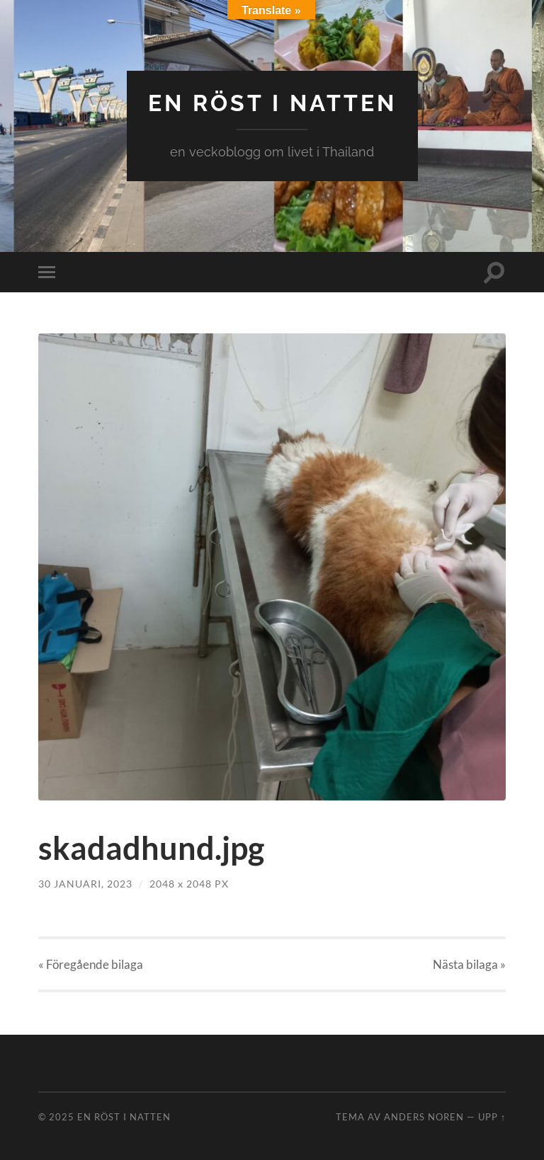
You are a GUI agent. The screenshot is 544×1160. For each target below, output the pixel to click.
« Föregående (90, 964)
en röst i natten (272, 103)
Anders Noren (424, 1116)
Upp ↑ (492, 1116)
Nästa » (469, 964)
